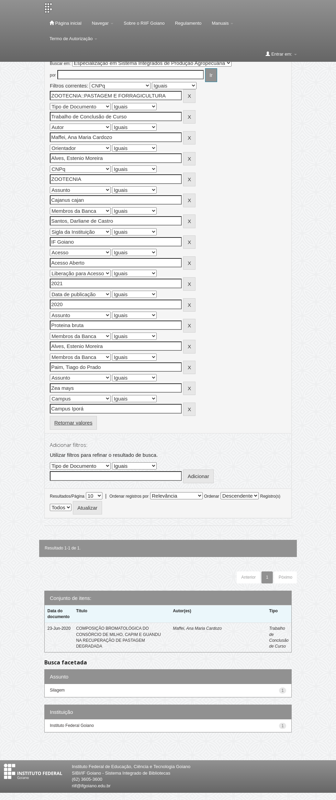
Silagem (57, 690)
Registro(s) (270, 496)
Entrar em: (281, 54)
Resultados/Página (67, 496)
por (53, 75)
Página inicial (65, 23)
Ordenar (211, 496)
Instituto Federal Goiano (72, 725)
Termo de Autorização (73, 38)
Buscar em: (60, 63)
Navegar (102, 23)
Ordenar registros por (128, 496)
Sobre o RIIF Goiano (144, 23)
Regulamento (188, 23)
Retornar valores (73, 423)
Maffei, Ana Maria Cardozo (197, 628)
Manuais (223, 23)
